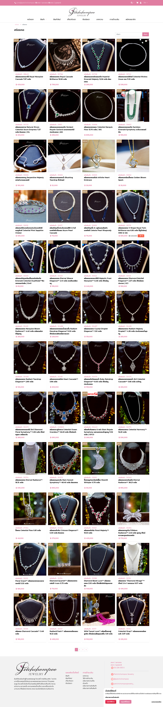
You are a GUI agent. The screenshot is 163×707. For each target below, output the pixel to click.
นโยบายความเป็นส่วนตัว (112, 697)
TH (145, 3)
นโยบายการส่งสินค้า (90, 686)
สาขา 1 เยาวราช (42, 3)
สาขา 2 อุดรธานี (55, 3)
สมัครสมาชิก (131, 19)
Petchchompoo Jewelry (124, 674)
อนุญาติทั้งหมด (125, 702)
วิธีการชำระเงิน (88, 678)
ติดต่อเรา (86, 19)
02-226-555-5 (119, 668)
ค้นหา (146, 34)
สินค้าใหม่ (57, 19)
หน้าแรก (30, 19)
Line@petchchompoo (25, 3)
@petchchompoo (121, 679)
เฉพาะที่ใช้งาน (111, 702)
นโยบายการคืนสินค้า (90, 688)
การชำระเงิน (114, 19)
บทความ (99, 19)
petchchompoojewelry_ (124, 684)
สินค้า (42, 19)
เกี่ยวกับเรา (71, 19)
